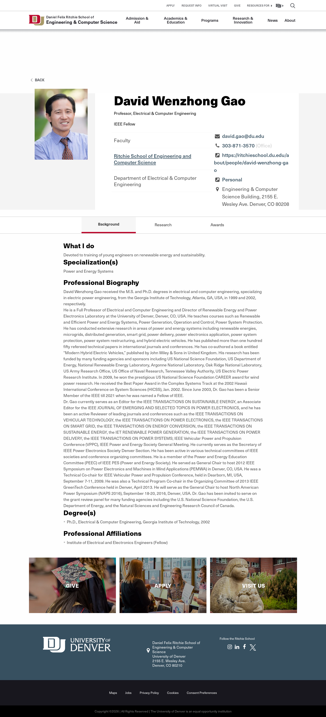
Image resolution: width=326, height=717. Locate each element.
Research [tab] (163, 224)
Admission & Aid (137, 20)
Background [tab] (109, 224)
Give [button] (237, 5)
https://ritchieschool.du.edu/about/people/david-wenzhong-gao (251, 162)
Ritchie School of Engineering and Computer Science (152, 159)
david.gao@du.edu (243, 135)
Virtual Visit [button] (217, 5)
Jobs (128, 693)
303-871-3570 (238, 145)
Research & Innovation (243, 20)
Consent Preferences (202, 693)
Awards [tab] (217, 224)
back (37, 79)
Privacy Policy (149, 693)
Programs (209, 20)
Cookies (173, 693)
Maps (113, 693)
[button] (259, 5)
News (273, 20)
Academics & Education (176, 20)
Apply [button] (170, 5)
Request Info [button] (191, 5)
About (290, 20)
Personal (232, 179)
